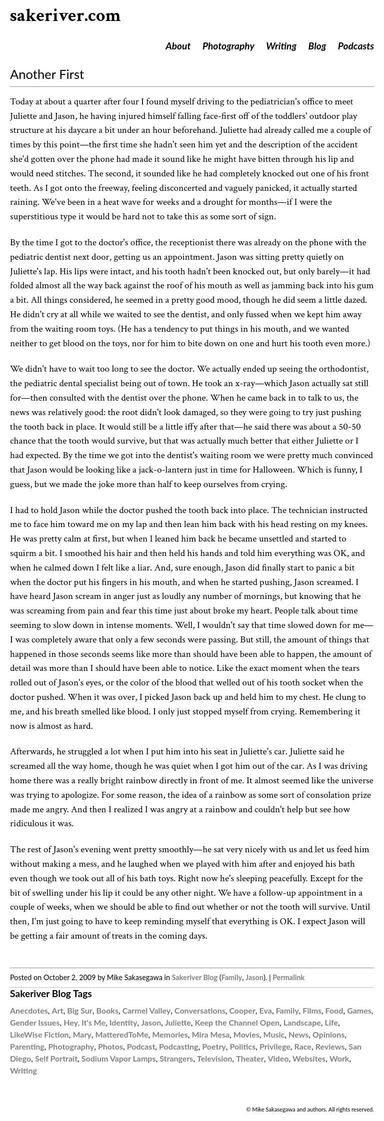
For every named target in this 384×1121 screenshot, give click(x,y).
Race (303, 1046)
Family (232, 977)
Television (214, 1058)
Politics (243, 1046)
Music (273, 1034)
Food (335, 1010)
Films (312, 1010)
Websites (309, 1058)
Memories (170, 1034)
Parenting (27, 1046)
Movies (247, 1034)
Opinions (328, 1034)
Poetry (214, 1046)
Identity (124, 1022)
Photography (228, 45)
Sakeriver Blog (195, 977)
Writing (281, 45)
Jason (255, 977)
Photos (110, 1046)
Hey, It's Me (85, 1022)
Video (278, 1058)
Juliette (178, 1022)
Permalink (288, 977)
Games (359, 1010)
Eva (266, 1010)
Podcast (141, 1046)
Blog (317, 45)
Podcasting (178, 1046)
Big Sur (79, 1010)
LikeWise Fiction (39, 1034)
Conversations (200, 1010)
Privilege (275, 1046)
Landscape (302, 1022)
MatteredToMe (122, 1034)
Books (107, 1010)
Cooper (242, 1010)
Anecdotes (29, 1010)
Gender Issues (35, 1022)
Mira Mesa (211, 1034)
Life (331, 1022)
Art (58, 1010)
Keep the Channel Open (237, 1022)
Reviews (330, 1046)
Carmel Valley (146, 1010)
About (178, 45)
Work (340, 1058)
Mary (81, 1034)
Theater (250, 1058)
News (298, 1034)
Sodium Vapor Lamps (119, 1058)
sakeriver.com (65, 15)
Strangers (176, 1058)
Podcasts (356, 45)
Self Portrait (56, 1058)
